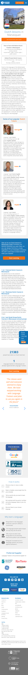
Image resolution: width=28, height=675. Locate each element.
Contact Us (3, 600)
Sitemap (3, 616)
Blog (2, 605)
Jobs (2, 603)
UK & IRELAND (18, 605)
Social (2, 607)
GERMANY (17, 611)
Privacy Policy (4, 618)
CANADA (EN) (18, 602)
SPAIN (16, 612)
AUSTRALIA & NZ (18, 607)
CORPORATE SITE (18, 616)
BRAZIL (16, 609)
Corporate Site (4, 609)
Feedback (3, 611)
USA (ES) (21, 600)
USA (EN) (17, 600)
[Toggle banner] (19, 337)
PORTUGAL (17, 614)
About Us (3, 602)
